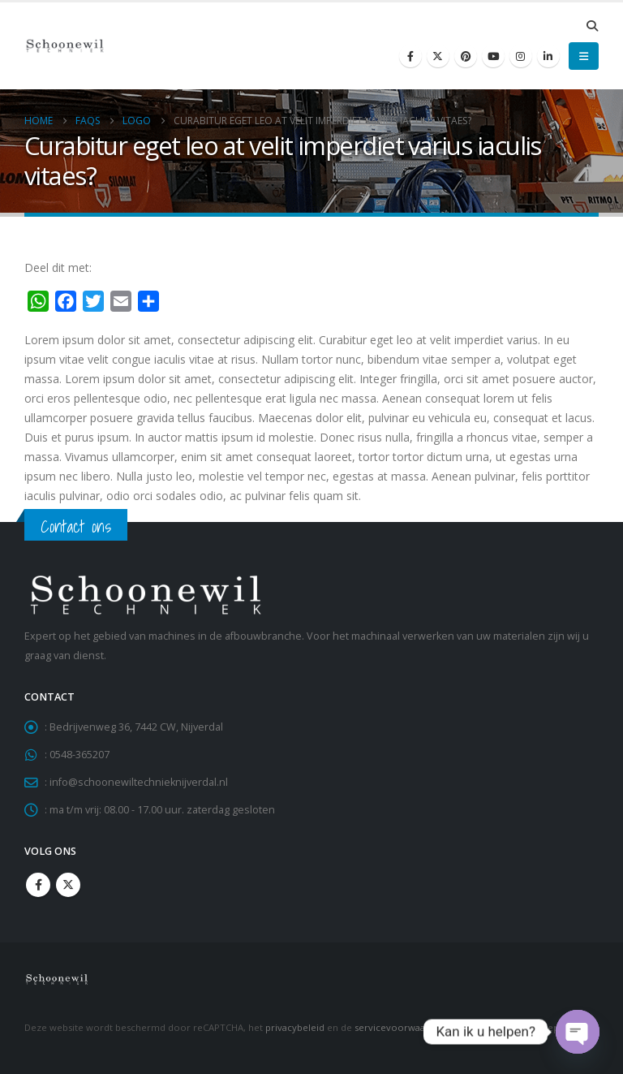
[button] (592, 26)
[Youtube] (493, 56)
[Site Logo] (64, 46)
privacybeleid (294, 1027)
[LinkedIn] (548, 56)
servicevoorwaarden (400, 1027)
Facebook (38, 885)
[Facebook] (410, 56)
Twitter (68, 885)
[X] (438, 56)
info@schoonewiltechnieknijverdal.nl (138, 782)
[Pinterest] (465, 56)
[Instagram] (520, 56)
